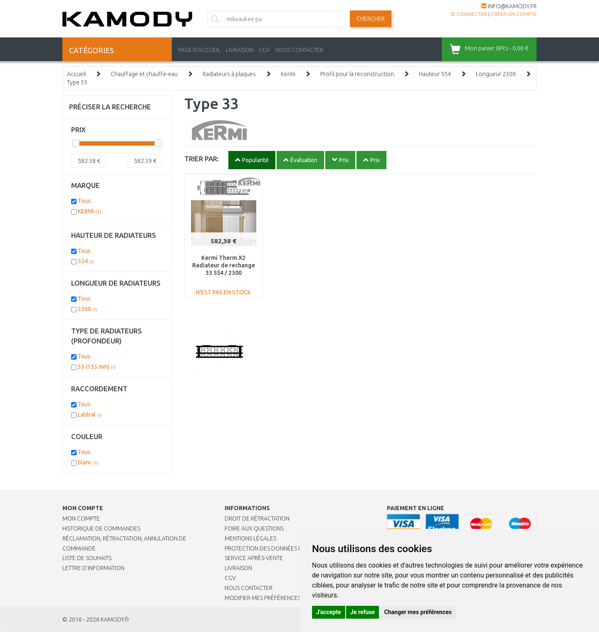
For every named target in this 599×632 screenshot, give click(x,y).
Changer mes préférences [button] (418, 612)
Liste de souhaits (86, 558)
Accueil (76, 74)
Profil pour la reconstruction (357, 74)
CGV (264, 50)
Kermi (288, 74)
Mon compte (81, 518)
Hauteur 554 (435, 74)
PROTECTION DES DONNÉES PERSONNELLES (282, 548)
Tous (84, 201)
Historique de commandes (101, 528)
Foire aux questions (254, 528)
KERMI (89, 211)
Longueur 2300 (496, 74)
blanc (88, 462)
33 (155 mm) (97, 366)
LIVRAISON (239, 50)
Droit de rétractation (257, 518)
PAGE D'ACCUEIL (199, 50)
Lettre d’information (93, 568)
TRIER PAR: (201, 159)
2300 (87, 309)
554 (86, 261)
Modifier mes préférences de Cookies (279, 598)
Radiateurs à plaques (229, 74)
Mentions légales (250, 538)
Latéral (90, 414)
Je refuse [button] (362, 612)
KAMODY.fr (115, 619)
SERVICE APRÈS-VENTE (254, 558)
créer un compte (514, 14)
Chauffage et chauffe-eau (144, 74)
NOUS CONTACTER (299, 50)
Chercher (370, 18)
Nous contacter (248, 588)
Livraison (238, 568)
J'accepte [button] (328, 612)
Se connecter (468, 14)
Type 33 (77, 82)
